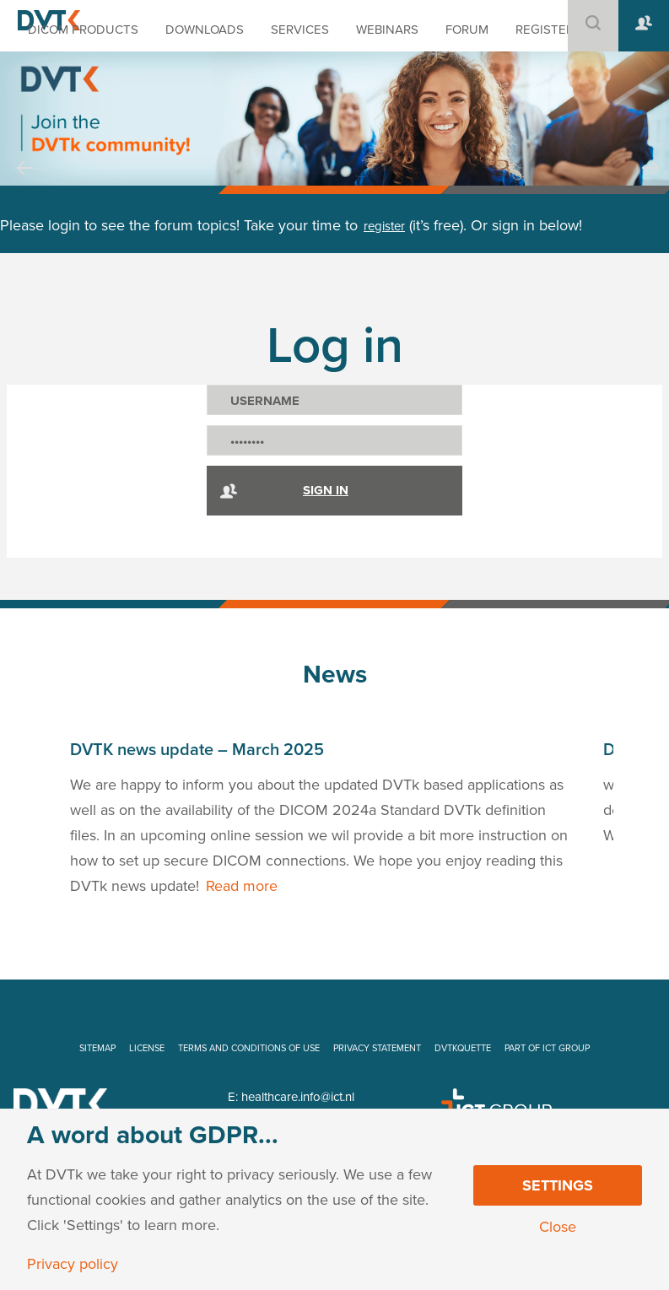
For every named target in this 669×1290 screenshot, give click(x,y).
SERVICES (300, 29)
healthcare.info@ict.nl (297, 1096)
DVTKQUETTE (462, 1048)
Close (557, 1226)
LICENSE (147, 1048)
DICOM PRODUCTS (83, 29)
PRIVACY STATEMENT (377, 1048)
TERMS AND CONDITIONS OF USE (249, 1048)
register (384, 226)
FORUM (466, 29)
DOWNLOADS (204, 29)
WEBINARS (387, 29)
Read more (242, 886)
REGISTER (544, 29)
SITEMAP (97, 1048)
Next (650, 184)
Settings (557, 1185)
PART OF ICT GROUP (547, 1048)
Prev (25, 184)
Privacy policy (72, 1263)
